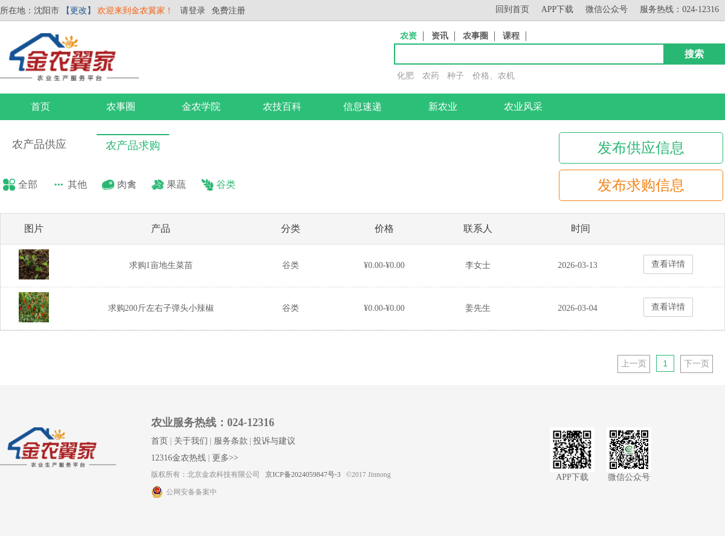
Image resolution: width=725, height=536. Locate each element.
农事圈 (475, 35)
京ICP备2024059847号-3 (303, 474)
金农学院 (201, 106)
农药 (430, 75)
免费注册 (228, 10)
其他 (77, 184)
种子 (455, 75)
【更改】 (78, 10)
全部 (27, 184)
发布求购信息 (641, 185)
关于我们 (191, 440)
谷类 (226, 184)
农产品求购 (133, 145)
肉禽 (127, 184)
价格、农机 (493, 75)
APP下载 (557, 9)
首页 (40, 106)
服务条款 (231, 440)
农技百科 (282, 106)
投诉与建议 (274, 440)
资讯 (439, 35)
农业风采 (523, 106)
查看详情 (668, 264)
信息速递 (362, 106)
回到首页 (512, 9)
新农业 (442, 106)
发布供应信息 (641, 148)
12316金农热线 (178, 457)
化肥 (405, 75)
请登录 (192, 10)
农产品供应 (39, 144)
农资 (408, 35)
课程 (511, 35)
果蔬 (176, 184)
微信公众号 (606, 9)
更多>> (225, 457)
